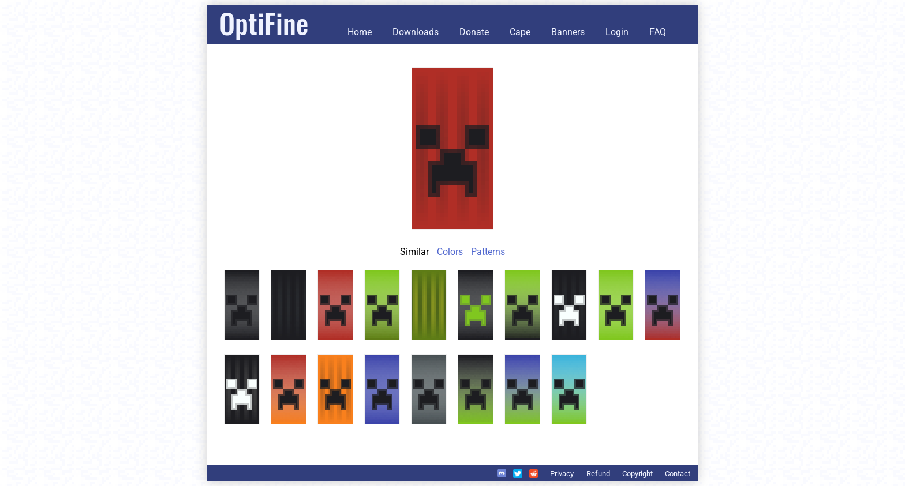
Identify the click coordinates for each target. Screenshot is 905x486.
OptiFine (263, 22)
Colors (450, 251)
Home (359, 32)
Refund (598, 473)
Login (617, 32)
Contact (677, 473)
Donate (474, 32)
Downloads (415, 32)
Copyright (637, 473)
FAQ (657, 32)
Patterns (488, 251)
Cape (520, 32)
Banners (568, 32)
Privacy (562, 473)
